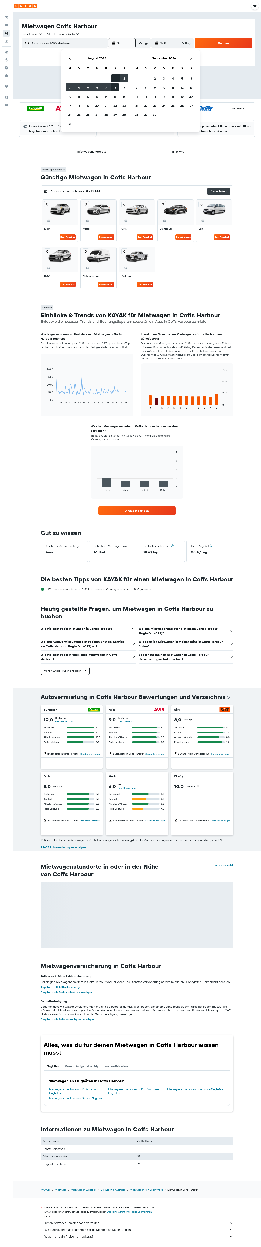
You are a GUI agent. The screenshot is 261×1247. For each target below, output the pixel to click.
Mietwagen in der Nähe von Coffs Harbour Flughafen (73, 1091)
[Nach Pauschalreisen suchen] (6, 41)
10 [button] (69, 96)
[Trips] (6, 86)
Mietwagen (61, 1189)
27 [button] (97, 115)
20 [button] (97, 105)
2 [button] (124, 78)
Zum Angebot (67, 237)
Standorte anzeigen (90, 754)
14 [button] (106, 96)
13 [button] (97, 96)
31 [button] (69, 124)
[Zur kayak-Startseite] (25, 6)
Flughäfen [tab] (53, 1066)
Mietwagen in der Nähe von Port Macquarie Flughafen (133, 1091)
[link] (137, 510)
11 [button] (79, 96)
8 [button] (115, 87)
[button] (6, 6)
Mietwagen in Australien (113, 1189)
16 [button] (124, 96)
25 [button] (79, 115)
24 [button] (69, 115)
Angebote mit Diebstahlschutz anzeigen (66, 992)
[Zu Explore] (6, 52)
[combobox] (32, 34)
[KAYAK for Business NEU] (6, 76)
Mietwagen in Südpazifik (83, 1189)
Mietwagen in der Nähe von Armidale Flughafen (195, 1089)
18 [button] (78, 105)
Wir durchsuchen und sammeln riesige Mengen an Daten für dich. (138, 1229)
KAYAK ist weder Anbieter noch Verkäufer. (138, 1223)
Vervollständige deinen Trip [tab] (82, 1066)
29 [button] (115, 115)
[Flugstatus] (6, 60)
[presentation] (228, 697)
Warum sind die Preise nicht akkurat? (138, 1236)
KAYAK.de (45, 1189)
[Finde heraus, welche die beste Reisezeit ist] (6, 68)
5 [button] (88, 87)
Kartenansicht (223, 865)
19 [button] (88, 105)
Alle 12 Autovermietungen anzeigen (63, 847)
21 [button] (106, 105)
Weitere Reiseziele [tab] (116, 1066)
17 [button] (69, 105)
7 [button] (106, 87)
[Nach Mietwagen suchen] (6, 33)
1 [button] (115, 78)
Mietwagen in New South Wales (146, 1189)
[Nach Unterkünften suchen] (6, 25)
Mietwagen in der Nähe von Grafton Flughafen (76, 1098)
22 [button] (115, 105)
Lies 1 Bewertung (64, 721)
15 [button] (115, 96)
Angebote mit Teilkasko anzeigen (61, 987)
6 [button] (97, 87)
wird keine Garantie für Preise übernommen (129, 1211)
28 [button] (106, 115)
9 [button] (124, 87)
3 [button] (70, 87)
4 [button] (79, 87)
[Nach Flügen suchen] (6, 17)
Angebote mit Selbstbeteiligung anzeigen (67, 1019)
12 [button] (88, 96)
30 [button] (124, 115)
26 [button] (88, 115)
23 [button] (124, 105)
